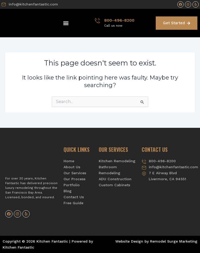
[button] (66, 23)
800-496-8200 (119, 20)
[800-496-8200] (97, 20)
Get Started (176, 23)
